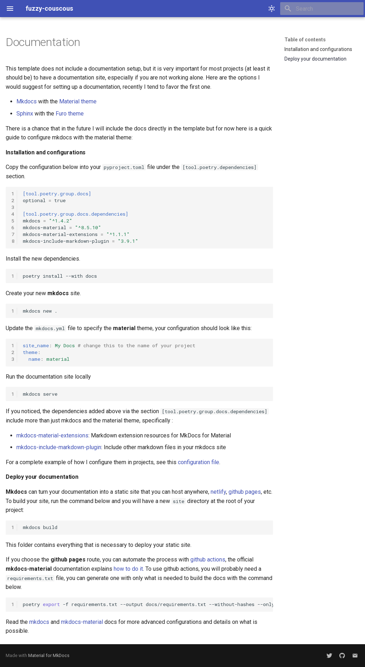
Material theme (78, 101)
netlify (218, 491)
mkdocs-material (82, 622)
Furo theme (70, 113)
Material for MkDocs (49, 655)
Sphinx (24, 113)
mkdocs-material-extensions (52, 435)
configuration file (198, 462)
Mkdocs (26, 101)
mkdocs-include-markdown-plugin (58, 447)
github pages (244, 491)
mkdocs (39, 622)
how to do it (128, 568)
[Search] (322, 8)
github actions (207, 559)
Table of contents (305, 39)
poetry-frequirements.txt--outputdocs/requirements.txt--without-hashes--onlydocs (148, 604)
